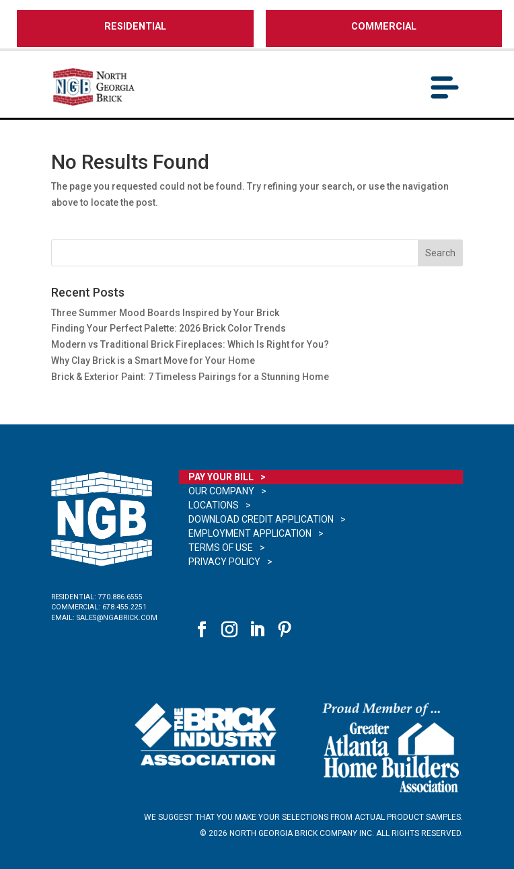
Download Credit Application (261, 519)
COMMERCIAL (383, 26)
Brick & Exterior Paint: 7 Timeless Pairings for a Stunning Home (190, 376)
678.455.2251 (124, 607)
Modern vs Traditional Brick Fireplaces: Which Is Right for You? (190, 344)
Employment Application (249, 533)
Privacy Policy (224, 561)
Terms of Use (220, 547)
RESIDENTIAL (135, 26)
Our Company (221, 491)
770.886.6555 (120, 597)
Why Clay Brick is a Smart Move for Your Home (153, 360)
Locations (213, 505)
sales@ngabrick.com (117, 617)
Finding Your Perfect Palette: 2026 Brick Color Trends (168, 328)
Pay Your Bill (221, 476)
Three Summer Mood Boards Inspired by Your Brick (166, 312)
